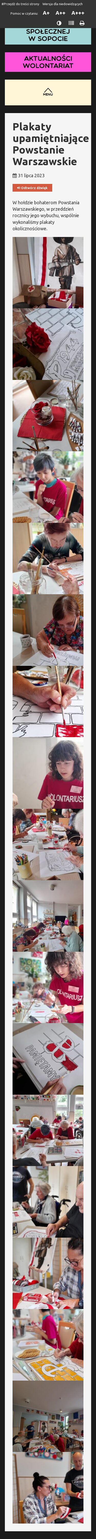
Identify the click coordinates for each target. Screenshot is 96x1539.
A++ (61, 13)
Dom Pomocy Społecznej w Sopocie (48, 31)
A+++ (77, 13)
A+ (46, 13)
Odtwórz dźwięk (32, 188)
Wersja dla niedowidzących (62, 4)
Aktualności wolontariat (48, 62)
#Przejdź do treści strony (20, 4)
